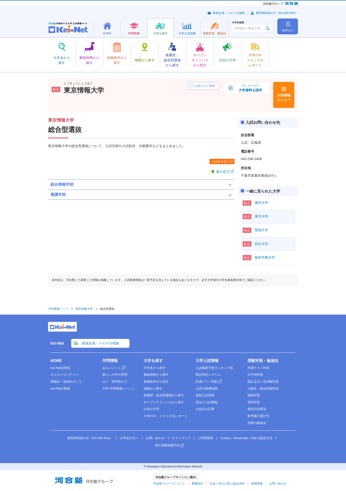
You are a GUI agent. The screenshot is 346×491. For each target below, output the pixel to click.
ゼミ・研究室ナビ (114, 381)
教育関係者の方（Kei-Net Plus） (277, 13)
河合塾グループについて (169, 483)
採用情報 (257, 483)
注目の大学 (151, 409)
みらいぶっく (111, 368)
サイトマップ (181, 438)
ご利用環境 (205, 438)
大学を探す (153, 361)
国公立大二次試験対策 (263, 381)
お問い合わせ (155, 438)
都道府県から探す (156, 374)
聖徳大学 (261, 230)
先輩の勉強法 (256, 423)
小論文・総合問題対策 (263, 388)
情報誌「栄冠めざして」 (67, 381)
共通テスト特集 (206, 381)
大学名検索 (238, 22)
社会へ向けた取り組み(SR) (227, 483)
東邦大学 (261, 203)
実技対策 (253, 402)
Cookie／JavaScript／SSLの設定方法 (246, 438)
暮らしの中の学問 (114, 374)
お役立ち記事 (205, 409)
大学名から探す (155, 368)
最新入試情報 (205, 395)
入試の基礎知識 (206, 388)
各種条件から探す (156, 381)
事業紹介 (197, 483)
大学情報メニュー (283, 97)
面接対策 (253, 395)
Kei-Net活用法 (60, 368)
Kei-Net (57, 343)
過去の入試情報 (206, 402)
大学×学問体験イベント (119, 388)
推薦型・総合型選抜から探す (164, 395)
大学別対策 (255, 374)
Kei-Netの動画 (60, 388)
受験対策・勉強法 (262, 361)
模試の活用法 (256, 409)
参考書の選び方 (258, 416)
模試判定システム (208, 374)
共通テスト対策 (258, 368)
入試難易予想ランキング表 (214, 368)
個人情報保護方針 (167, 445)
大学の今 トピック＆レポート (165, 416)
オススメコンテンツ (64, 374)
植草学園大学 (265, 257)
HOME (56, 361)
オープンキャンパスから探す (164, 402)
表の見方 (222, 172)
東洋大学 (261, 216)
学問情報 (110, 361)
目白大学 (261, 244)
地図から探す (153, 388)
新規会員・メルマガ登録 (229, 13)
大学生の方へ (129, 438)
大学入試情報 (207, 361)
